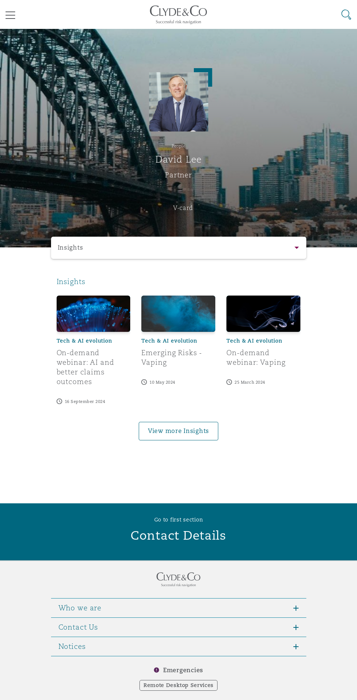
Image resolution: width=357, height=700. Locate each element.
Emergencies (183, 670)
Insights (70, 247)
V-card (183, 207)
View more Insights (178, 431)
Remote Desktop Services (178, 685)
